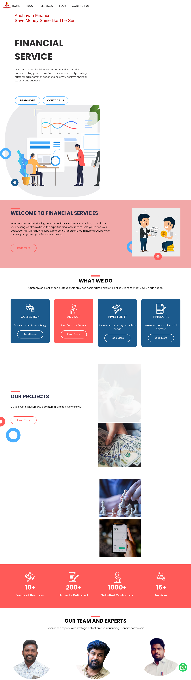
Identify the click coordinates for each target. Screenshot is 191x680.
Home (14, 5)
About (28, 5)
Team (60, 5)
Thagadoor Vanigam (118, 668)
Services (44, 5)
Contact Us (78, 5)
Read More (28, 100)
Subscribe (154, 639)
